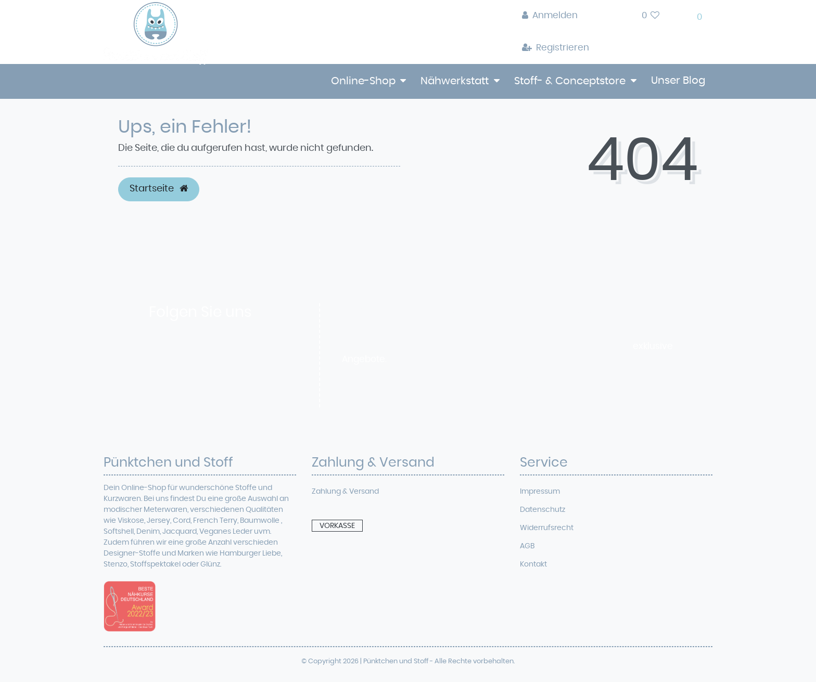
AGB (527, 546)
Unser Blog (678, 80)
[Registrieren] (555, 48)
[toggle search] (615, 18)
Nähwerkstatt (454, 81)
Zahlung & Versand (345, 491)
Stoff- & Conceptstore (570, 81)
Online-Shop (363, 81)
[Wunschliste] (650, 16)
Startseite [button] (159, 189)
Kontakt (533, 564)
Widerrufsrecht (546, 528)
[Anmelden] (555, 16)
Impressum (540, 491)
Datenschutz (542, 509)
